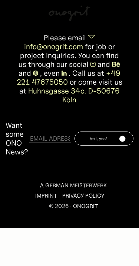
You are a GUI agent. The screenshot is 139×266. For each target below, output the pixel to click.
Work (14, 12)
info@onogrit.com (53, 46)
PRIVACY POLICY (83, 195)
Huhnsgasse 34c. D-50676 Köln (74, 95)
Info (127, 12)
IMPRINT (46, 195)
